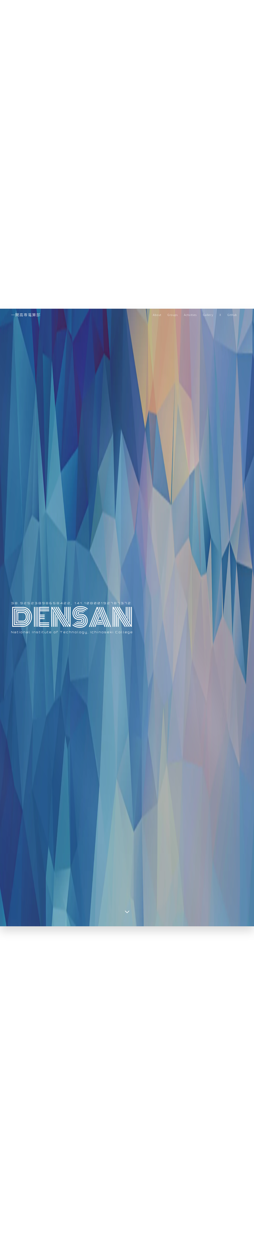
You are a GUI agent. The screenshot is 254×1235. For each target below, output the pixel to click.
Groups (172, 315)
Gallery (208, 315)
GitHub (232, 315)
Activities (190, 315)
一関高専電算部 (25, 314)
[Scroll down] (127, 911)
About (157, 315)
